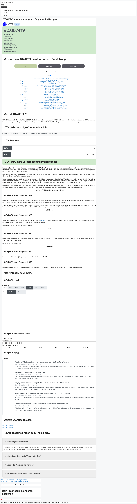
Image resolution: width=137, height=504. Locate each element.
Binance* (49, 66)
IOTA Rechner (52, 83)
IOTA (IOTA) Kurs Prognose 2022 (54, 86)
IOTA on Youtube (7, 427)
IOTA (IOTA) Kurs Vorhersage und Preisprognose (52, 85)
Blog (5, 15)
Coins (6, 12)
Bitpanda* (73, 66)
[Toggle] (50, 75)
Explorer (15, 133)
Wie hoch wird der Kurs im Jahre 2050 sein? (54, 108)
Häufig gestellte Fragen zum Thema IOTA (52, 102)
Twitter (23, 133)
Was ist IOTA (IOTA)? (52, 80)
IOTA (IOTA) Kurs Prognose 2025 (54, 88)
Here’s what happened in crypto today (30, 372)
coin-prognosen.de (7, 2)
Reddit (32, 133)
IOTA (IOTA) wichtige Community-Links (52, 82)
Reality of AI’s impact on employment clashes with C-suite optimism (42, 362)
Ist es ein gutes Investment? (54, 104)
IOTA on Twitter (7, 426)
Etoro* (25, 66)
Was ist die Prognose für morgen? (54, 107)
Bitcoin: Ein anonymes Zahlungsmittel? (14, 480)
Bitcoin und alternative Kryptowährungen (14, 481)
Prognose (44, 220)
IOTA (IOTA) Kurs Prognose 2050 (54, 93)
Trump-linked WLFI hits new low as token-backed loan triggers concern (42, 393)
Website (5, 133)
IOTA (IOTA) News (54, 99)
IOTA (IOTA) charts (54, 96)
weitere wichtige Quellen (51, 101)
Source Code (41, 133)
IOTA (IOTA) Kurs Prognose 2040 (54, 91)
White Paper (53, 133)
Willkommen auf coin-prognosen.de (16, 10)
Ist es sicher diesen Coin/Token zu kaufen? (54, 105)
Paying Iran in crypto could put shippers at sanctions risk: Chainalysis (42, 383)
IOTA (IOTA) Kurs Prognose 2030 (54, 90)
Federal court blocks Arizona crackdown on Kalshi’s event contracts (41, 404)
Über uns (7, 14)
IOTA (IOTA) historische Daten (54, 97)
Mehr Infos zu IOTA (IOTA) (52, 94)
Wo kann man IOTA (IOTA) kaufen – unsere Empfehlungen (51, 79)
